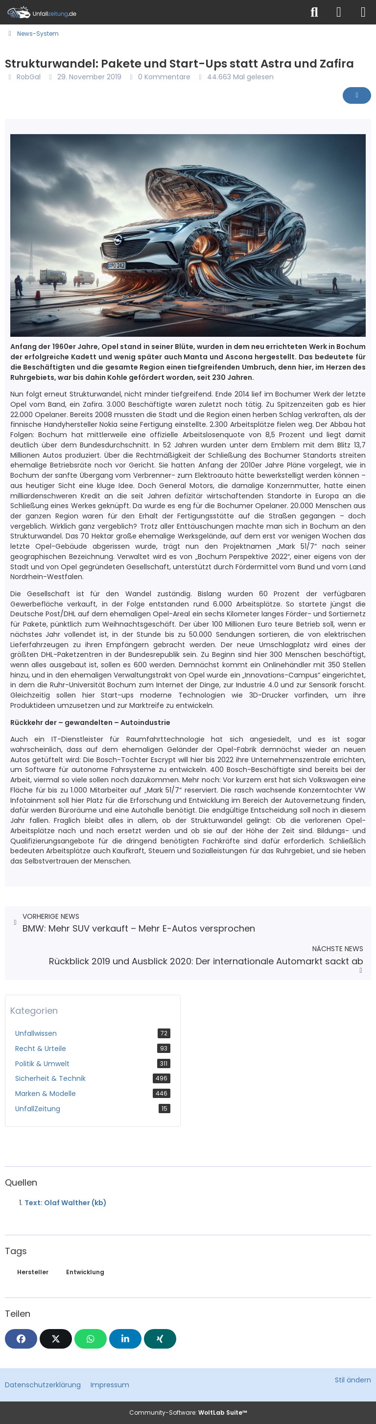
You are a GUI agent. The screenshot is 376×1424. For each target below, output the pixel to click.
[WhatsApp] (90, 1339)
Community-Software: (188, 1412)
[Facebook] (21, 1339)
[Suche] (314, 12)
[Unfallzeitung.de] (151, 12)
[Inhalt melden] (357, 95)
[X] (56, 1339)
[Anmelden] (339, 12)
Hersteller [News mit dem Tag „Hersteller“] (32, 1272)
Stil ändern (353, 1380)
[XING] (160, 1339)
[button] (125, 1339)
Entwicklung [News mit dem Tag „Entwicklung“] (85, 1272)
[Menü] (363, 12)
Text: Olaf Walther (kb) (65, 1203)
